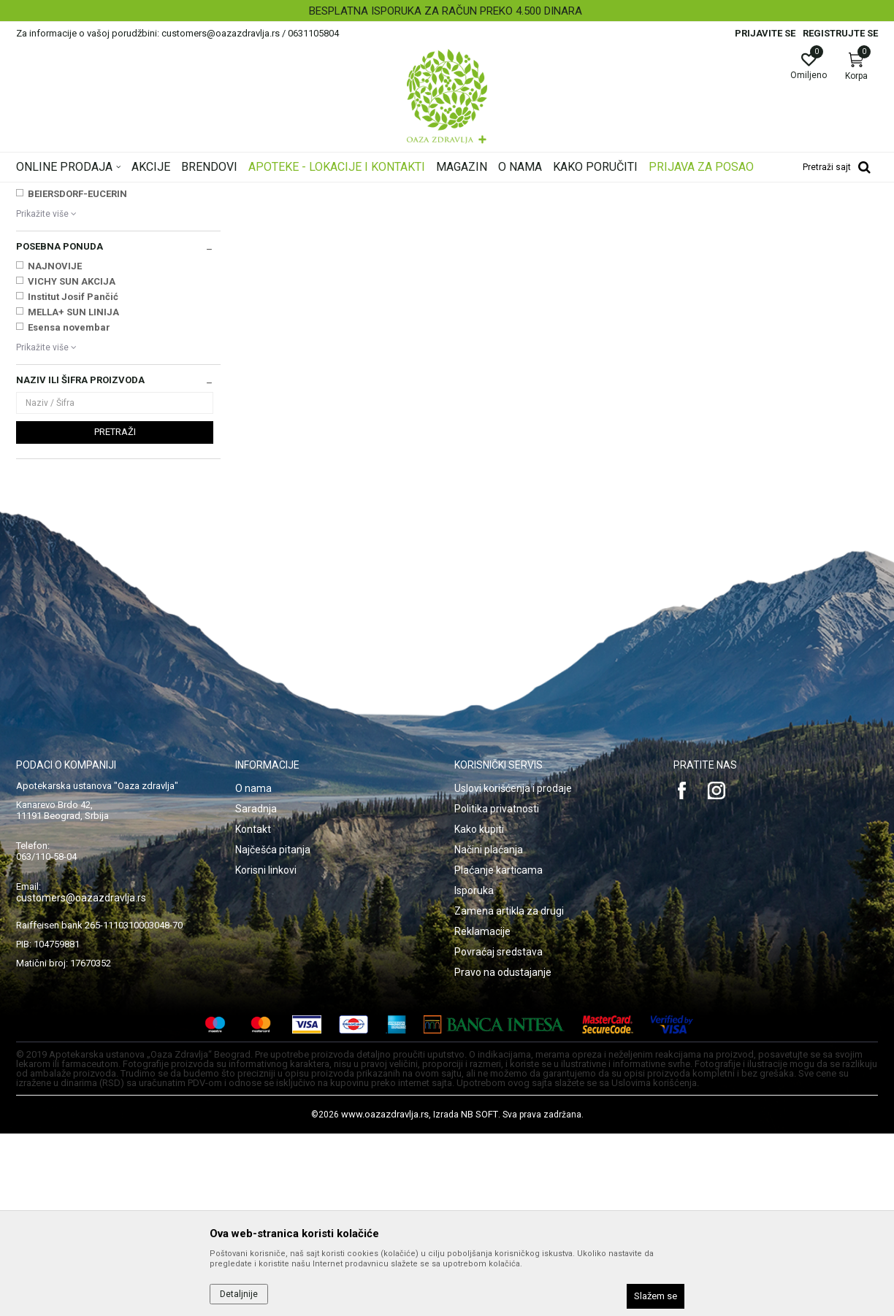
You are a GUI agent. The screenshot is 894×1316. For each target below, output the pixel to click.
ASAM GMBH (58, 330)
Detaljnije (239, 1294)
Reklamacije (482, 1114)
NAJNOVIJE (55, 448)
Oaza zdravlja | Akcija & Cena (75, 192)
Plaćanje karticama (498, 1052)
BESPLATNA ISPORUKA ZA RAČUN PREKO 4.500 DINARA (445, 11)
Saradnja (256, 991)
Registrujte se (840, 33)
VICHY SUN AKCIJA (71, 463)
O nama (253, 971)
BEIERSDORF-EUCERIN (77, 376)
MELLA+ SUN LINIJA (73, 494)
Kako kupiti (479, 1011)
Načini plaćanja (488, 1032)
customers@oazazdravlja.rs (81, 1080)
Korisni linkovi (266, 1052)
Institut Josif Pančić (73, 479)
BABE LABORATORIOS (76, 345)
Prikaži (691, 214)
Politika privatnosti (496, 991)
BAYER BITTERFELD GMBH (86, 360)
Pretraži (115, 614)
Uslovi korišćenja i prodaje (513, 971)
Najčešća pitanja (272, 1032)
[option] (447, 11)
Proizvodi (164, 192)
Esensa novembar (69, 509)
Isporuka (474, 1073)
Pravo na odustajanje (502, 1155)
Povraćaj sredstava (498, 1134)
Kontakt (253, 1011)
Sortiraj (564, 214)
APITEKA (47, 314)
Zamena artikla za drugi (509, 1093)
